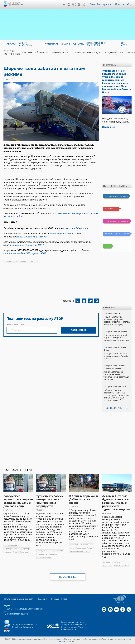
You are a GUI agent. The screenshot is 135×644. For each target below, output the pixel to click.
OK (79, 4)
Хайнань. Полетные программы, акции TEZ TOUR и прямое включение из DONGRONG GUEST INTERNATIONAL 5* (116, 395)
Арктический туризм (35, 52)
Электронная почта (15, 324)
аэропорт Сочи (11, 552)
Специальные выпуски (116, 196)
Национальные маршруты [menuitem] (96, 44)
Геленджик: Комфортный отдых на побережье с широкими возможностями (116, 337)
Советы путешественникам (117, 221)
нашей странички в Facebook (31, 236)
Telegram (83, 4)
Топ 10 (107, 246)
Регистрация (104, 4)
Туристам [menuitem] (78, 44)
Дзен (64, 4)
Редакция (42, 599)
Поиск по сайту (123, 4)
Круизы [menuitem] (65, 44)
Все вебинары (114, 407)
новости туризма (44, 557)
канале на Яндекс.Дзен (76, 228)
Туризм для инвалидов (86, 52)
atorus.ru (61, 641)
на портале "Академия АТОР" (28, 245)
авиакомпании (11, 261)
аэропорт (23, 261)
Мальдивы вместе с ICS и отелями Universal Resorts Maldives (116, 356)
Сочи (72, 548)
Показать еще (67, 576)
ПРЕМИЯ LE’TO (60, 52)
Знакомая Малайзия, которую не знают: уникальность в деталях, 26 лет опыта (116, 376)
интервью (107, 562)
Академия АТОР (114, 52)
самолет (33, 261)
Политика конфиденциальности (18, 599)
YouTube (68, 4)
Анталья (117, 562)
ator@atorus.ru (26, 627)
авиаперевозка (11, 545)
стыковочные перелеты (47, 554)
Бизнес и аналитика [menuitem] (25, 44)
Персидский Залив (44, 550)
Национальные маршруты (117, 233)
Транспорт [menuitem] (51, 44)
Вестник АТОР (111, 208)
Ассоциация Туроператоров (15, 4)
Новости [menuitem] (10, 44)
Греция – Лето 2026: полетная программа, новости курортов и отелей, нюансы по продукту (117, 320)
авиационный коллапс (79, 551)
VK (74, 4)
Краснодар (24, 552)
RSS (65, 599)
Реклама (55, 599)
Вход (92, 4)
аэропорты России (12, 549)
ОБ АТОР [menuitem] (124, 44)
